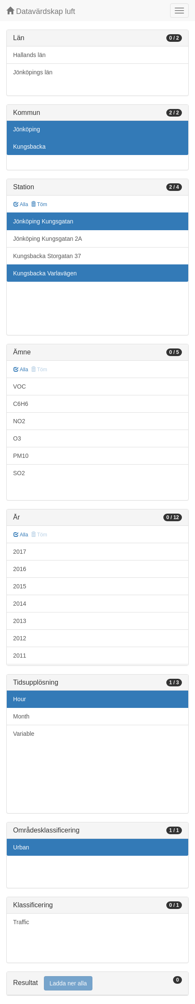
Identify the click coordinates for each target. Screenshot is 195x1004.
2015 (19, 586)
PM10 (21, 455)
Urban (21, 847)
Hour (19, 699)
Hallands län (29, 55)
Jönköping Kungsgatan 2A (47, 238)
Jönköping (26, 129)
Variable (23, 733)
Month (21, 716)
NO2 (19, 421)
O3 (17, 438)
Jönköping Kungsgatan (43, 221)
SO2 (19, 473)
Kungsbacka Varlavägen (45, 273)
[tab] (97, 983)
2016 (19, 569)
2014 (19, 603)
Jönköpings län (32, 72)
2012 (19, 638)
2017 (19, 551)
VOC (19, 386)
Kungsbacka (29, 146)
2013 (19, 621)
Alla (21, 204)
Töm (39, 204)
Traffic (21, 922)
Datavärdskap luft (40, 11)
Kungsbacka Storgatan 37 (47, 256)
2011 (19, 655)
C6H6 (20, 403)
